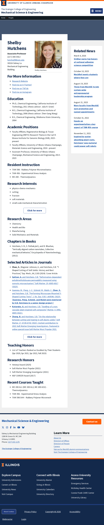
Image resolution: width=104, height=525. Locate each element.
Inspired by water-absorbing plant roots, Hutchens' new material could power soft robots (85, 141)
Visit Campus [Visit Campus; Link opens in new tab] (7, 494)
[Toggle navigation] (96, 11)
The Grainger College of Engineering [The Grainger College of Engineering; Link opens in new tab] (18, 9)
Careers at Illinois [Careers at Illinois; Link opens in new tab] (9, 484)
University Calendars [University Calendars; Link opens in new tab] (45, 489)
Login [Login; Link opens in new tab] (23, 519)
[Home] (3, 18)
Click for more (34, 210)
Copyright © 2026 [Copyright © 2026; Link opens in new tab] (53, 511)
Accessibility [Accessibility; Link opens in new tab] (75, 511)
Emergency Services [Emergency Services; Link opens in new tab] (80, 483)
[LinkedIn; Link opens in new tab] (14, 427)
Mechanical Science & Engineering (25, 421)
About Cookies (9, 512)
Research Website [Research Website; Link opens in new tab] (20, 81)
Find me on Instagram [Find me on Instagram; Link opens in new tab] (22, 92)
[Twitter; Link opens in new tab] (3, 427)
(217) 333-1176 (14, 442)
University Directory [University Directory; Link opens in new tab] (45, 494)
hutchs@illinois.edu (15, 60)
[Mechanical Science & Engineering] (22, 12)
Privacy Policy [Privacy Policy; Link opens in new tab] (30, 511)
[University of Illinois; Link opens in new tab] (11, 464)
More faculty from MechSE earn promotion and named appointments (86, 108)
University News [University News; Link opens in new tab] (9, 489)
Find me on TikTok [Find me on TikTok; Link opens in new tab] (20, 88)
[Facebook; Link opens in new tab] (11, 427)
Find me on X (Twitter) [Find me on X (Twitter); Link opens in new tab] (22, 84)
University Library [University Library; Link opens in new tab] (78, 497)
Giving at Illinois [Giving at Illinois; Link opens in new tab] (43, 484)
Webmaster (7, 519)
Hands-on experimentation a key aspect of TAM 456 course (86, 124)
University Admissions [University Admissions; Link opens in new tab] (11, 480)
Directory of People (62, 443)
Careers (57, 446)
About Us (57, 438)
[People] (11, 18)
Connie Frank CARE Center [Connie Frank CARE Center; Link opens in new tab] (82, 492)
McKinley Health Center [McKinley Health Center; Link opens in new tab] (81, 488)
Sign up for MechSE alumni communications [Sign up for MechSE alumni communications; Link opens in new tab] (71, 449)
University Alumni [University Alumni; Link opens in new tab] (44, 480)
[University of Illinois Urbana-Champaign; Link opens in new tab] (27, 3)
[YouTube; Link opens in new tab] (18, 427)
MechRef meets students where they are (86, 76)
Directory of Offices (61, 441)
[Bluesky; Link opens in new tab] (23, 427)
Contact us (91, 421)
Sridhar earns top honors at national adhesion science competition (85, 62)
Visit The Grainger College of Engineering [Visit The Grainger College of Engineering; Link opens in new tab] (70, 452)
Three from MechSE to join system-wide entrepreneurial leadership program (86, 91)
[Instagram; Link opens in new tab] (7, 427)
